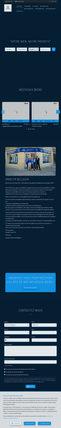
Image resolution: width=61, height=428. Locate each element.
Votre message (8, 344)
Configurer (16, 423)
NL (55, 1)
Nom (33, 329)
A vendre (27, 6)
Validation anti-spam (9, 358)
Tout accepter (45, 423)
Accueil (19, 6)
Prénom (6, 329)
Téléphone (7, 337)
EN (52, 1)
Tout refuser (30, 423)
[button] (33, 49)
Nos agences (28, 8)
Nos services (39, 8)
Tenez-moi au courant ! (30, 287)
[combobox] (6, 340)
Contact (20, 11)
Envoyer (30, 386)
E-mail (34, 337)
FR (49, 1)
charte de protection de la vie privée (40, 380)
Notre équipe (51, 8)
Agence (6, 321)
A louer (35, 6)
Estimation (44, 6)
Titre (33, 321)
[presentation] (3, 112)
